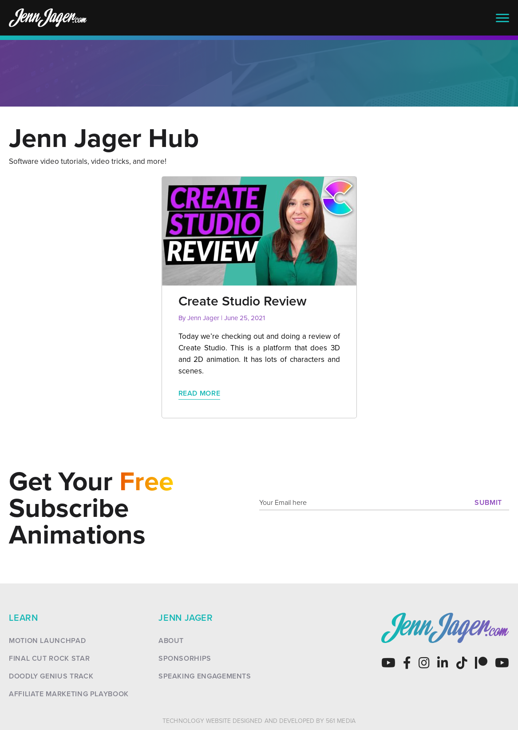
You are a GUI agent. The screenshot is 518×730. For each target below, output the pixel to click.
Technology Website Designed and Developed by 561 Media (258, 721)
